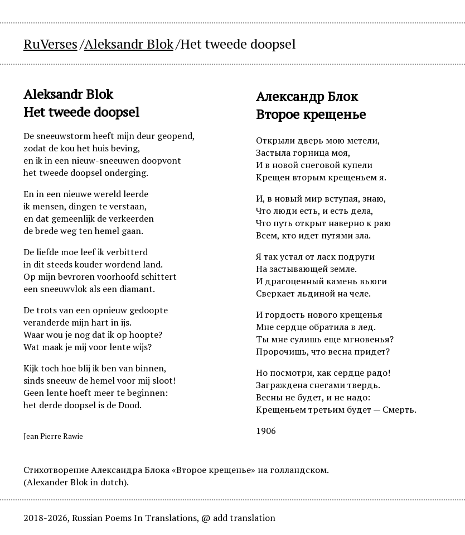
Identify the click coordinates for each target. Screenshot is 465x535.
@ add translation (238, 518)
